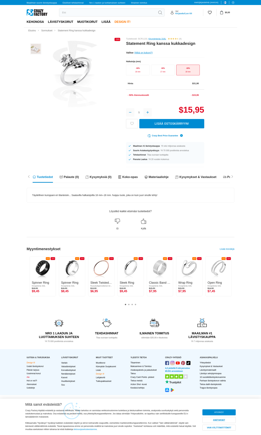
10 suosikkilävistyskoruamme (213, 377)
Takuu (133, 373)
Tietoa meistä (136, 381)
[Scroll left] (232, 176)
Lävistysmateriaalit (208, 370)
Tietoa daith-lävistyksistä (210, 384)
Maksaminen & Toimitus (141, 366)
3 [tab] (132, 304)
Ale (28, 377)
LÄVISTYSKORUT (60, 22)
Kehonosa (35, 22)
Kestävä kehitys (137, 388)
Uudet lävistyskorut (35, 366)
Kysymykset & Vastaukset (211, 366)
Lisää (106, 22)
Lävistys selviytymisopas (211, 373)
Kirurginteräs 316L (157, 39)
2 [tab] (128, 304)
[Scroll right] (29, 176)
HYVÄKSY (219, 412)
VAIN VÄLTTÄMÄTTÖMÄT (219, 427)
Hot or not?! (32, 381)
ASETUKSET (219, 420)
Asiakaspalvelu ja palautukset (143, 370)
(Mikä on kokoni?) (143, 52)
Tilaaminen (135, 363)
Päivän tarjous (33, 370)
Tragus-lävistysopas (208, 388)
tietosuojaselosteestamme (85, 429)
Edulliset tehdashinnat (73, 3)
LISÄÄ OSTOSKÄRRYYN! (172, 123)
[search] (107, 12)
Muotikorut (87, 22)
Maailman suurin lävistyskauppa (42, 3)
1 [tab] (125, 304)
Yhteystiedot (205, 363)
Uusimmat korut (34, 373)
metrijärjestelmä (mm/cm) (206, 2)
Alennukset (31, 384)
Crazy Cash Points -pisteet (142, 377)
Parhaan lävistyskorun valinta (213, 381)
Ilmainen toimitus (139, 3)
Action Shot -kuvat (138, 384)
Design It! (122, 22)
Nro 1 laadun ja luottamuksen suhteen (107, 3)
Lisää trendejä (227, 249)
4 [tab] (135, 304)
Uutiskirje (31, 388)
